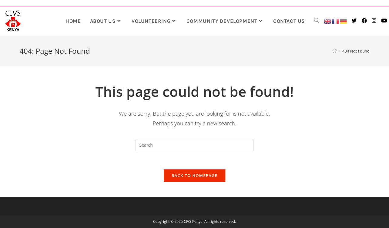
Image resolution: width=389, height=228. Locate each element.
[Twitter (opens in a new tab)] (355, 20)
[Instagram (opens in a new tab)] (374, 20)
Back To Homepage (194, 175)
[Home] (335, 51)
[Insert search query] (195, 145)
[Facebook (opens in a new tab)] (365, 20)
